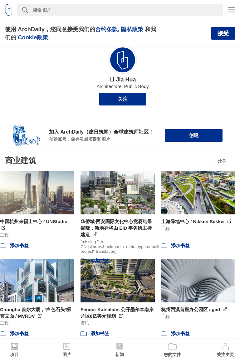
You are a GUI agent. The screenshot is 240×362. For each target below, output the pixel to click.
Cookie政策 (33, 37)
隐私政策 (132, 29)
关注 (123, 99)
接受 (223, 33)
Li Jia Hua (122, 79)
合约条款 (106, 29)
